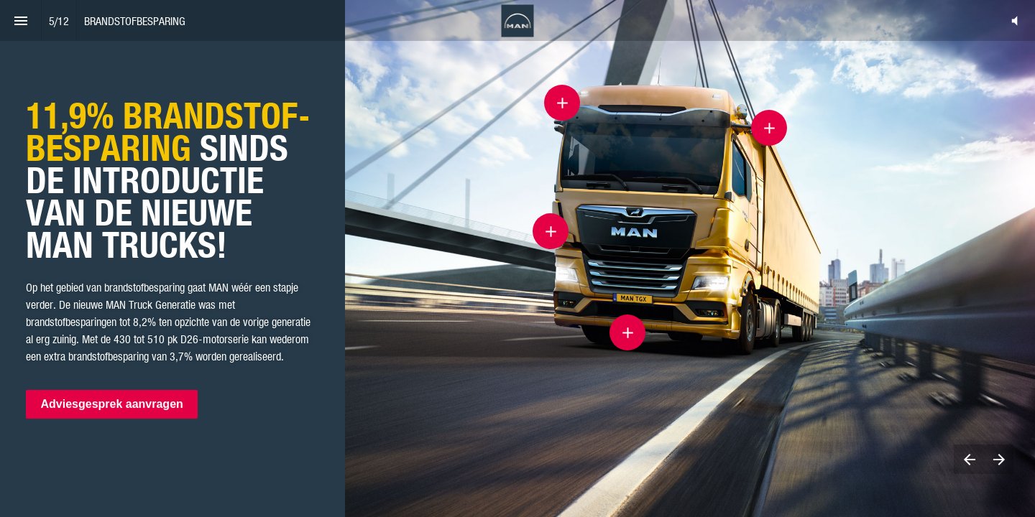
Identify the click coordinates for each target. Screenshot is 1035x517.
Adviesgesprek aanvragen (111, 405)
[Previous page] (969, 459)
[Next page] (998, 459)
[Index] (20, 20)
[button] (1014, 20)
